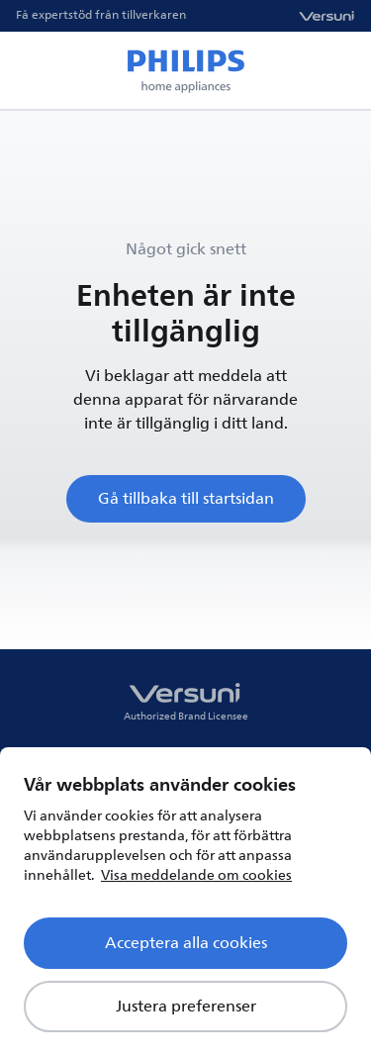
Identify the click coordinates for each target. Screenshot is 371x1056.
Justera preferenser (186, 1006)
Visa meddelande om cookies (196, 875)
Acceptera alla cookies (186, 943)
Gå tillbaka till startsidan (186, 499)
